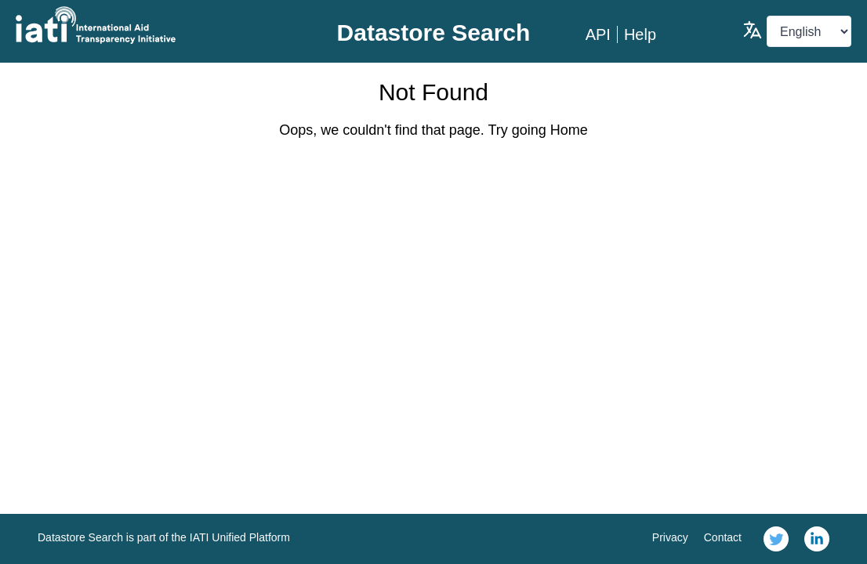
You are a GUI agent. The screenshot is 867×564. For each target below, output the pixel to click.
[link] (776, 538)
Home (569, 130)
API (598, 34)
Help (640, 34)
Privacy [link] (670, 537)
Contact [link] (723, 537)
